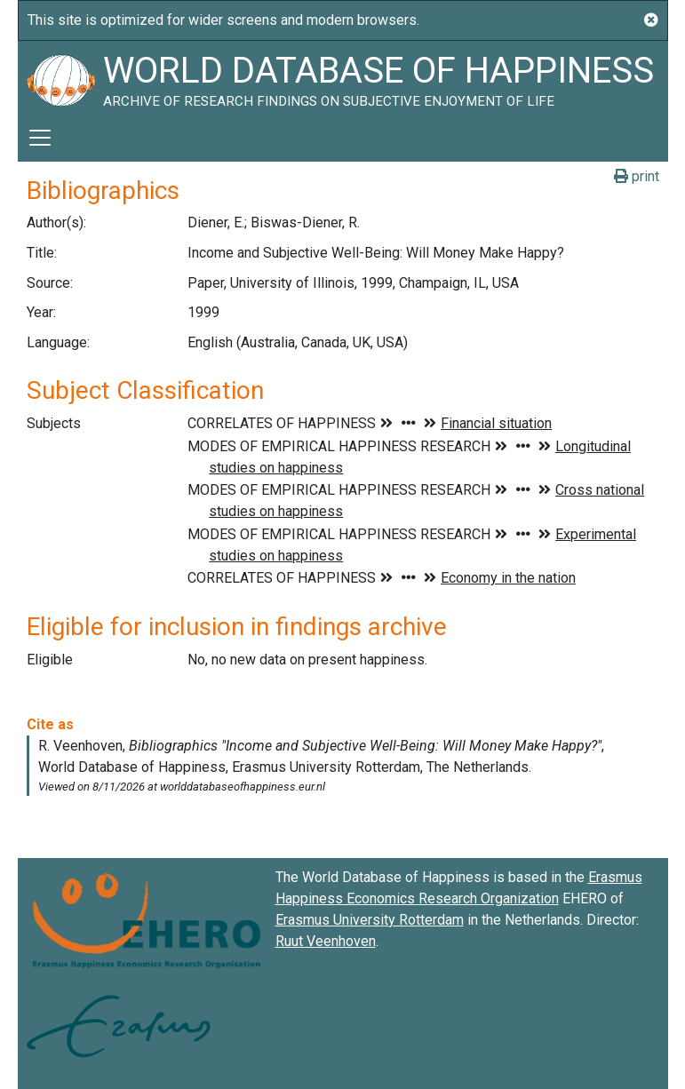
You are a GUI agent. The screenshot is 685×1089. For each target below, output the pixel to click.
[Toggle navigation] (40, 138)
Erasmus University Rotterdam (369, 919)
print (636, 176)
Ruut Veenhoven (325, 941)
